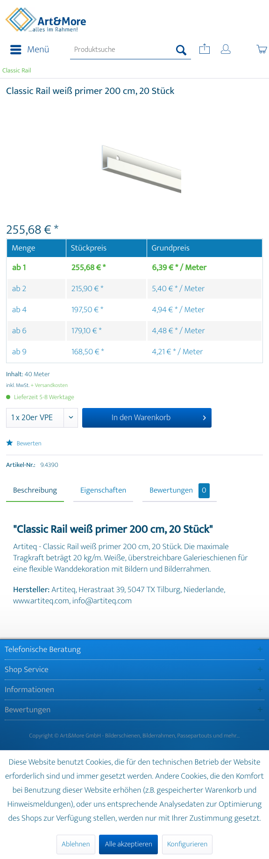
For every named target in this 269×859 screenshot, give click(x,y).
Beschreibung (35, 490)
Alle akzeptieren (128, 844)
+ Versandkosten (49, 385)
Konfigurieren (187, 844)
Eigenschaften (103, 490)
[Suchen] (181, 50)
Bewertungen (179, 490)
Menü (29, 50)
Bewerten (24, 443)
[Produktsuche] (130, 50)
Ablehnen (76, 844)
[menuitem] (27, 50)
